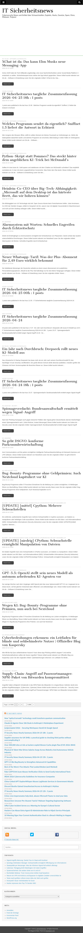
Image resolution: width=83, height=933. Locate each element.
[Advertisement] (41, 40)
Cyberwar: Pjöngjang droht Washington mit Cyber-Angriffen (26, 868)
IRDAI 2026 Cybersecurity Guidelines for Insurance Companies (29, 776)
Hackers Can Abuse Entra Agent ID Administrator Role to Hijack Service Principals (37, 810)
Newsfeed (7, 221)
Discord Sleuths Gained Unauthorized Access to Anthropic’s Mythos (31, 786)
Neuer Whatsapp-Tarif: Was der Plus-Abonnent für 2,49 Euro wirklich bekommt (39, 259)
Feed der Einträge (13, 913)
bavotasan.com (50, 931)
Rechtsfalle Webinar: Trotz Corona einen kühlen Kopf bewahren (28, 873)
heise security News (10, 470)
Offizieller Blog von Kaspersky (14, 635)
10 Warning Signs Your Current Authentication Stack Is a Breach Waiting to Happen (37, 815)
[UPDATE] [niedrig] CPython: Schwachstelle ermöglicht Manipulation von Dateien (37, 542)
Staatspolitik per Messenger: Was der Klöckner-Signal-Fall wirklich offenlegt (32, 865)
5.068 (29, 704)
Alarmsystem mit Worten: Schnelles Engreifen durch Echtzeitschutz (38, 226)
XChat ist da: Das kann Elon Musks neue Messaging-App (34, 63)
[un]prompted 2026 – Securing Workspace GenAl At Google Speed (31, 728)
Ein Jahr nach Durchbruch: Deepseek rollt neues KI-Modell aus (40, 351)
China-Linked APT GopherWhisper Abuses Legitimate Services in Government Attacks (38, 781)
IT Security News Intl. (11, 839)
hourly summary (7, 91)
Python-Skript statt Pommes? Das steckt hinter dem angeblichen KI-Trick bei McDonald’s (39, 158)
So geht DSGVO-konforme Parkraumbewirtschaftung (23, 443)
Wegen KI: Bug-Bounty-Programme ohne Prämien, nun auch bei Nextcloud (34, 607)
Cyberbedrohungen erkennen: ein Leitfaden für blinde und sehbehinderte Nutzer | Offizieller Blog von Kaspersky (41, 641)
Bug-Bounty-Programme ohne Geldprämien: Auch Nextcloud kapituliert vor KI (41, 475)
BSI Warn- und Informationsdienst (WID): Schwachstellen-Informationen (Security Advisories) (33, 503)
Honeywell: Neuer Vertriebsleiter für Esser (21, 881)
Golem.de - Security (10, 405)
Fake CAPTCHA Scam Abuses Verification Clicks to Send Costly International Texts (37, 772)
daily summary (7, 313)
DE (3, 58)
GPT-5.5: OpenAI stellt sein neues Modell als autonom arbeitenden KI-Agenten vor (37, 575)
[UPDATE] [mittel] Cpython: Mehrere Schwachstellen (32, 507)
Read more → (8, 84)
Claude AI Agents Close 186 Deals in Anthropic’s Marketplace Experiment (33, 723)
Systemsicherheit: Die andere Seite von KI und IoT (24, 870)
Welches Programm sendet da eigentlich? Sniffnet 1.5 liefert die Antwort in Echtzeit (41, 125)
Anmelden (10, 910)
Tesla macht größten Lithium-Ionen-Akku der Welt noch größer (27, 878)
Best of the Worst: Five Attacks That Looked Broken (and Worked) (30, 767)
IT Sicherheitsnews (27, 10)
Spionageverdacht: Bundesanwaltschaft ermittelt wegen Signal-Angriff (40, 410)
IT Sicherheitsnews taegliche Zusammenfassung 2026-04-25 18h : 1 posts (39, 96)
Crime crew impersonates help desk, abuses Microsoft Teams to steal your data (36, 796)
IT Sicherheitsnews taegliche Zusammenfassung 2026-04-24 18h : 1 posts (39, 383)
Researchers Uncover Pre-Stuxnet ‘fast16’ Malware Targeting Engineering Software (37, 801)
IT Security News (14, 713)
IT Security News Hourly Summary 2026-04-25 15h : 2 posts (28, 757)
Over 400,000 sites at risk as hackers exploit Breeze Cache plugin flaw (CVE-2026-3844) (39, 745)
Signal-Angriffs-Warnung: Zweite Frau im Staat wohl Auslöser (27, 860)
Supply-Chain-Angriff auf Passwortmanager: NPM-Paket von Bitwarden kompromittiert (37, 675)
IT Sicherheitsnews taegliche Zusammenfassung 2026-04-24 (39, 318)
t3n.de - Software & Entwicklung (15, 58)
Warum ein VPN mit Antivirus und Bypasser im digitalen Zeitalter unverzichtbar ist (34, 875)
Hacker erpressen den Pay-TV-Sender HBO (21, 883)
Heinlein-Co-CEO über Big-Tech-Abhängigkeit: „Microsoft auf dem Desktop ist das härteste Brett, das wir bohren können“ (39, 192)
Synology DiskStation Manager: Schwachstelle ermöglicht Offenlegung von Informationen (36, 863)
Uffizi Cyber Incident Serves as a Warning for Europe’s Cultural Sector (32, 805)
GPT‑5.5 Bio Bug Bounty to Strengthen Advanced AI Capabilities (30, 762)
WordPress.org (12, 918)
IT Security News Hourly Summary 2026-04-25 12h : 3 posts (28, 791)
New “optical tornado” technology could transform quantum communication (34, 718)
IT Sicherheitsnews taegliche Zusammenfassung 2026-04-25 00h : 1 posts (39, 291)
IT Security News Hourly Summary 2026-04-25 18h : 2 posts (28, 733)
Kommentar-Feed (12, 915)
